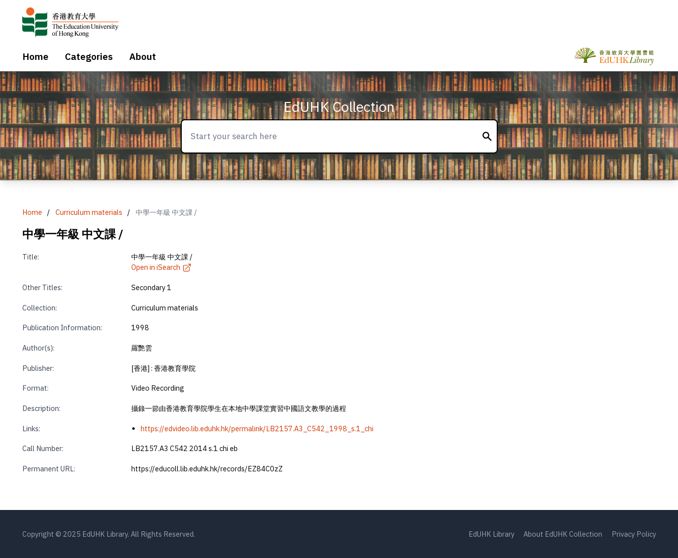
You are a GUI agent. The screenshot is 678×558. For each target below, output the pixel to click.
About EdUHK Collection (562, 534)
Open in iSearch (161, 267)
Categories (89, 56)
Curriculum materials (88, 212)
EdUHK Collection (339, 107)
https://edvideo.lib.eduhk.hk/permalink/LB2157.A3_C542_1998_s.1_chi (257, 428)
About (142, 56)
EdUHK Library (492, 534)
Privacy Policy (634, 534)
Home (35, 56)
